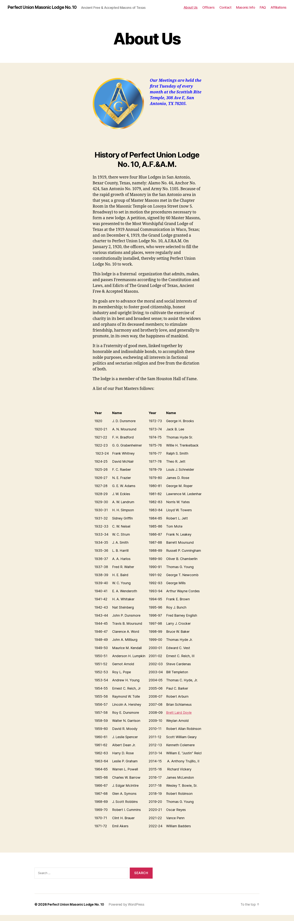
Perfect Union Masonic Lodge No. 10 (44, 7)
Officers (208, 10)
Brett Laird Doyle (179, 719)
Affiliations (278, 10)
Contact (225, 10)
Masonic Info (245, 10)
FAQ (263, 10)
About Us (191, 10)
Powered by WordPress (128, 910)
